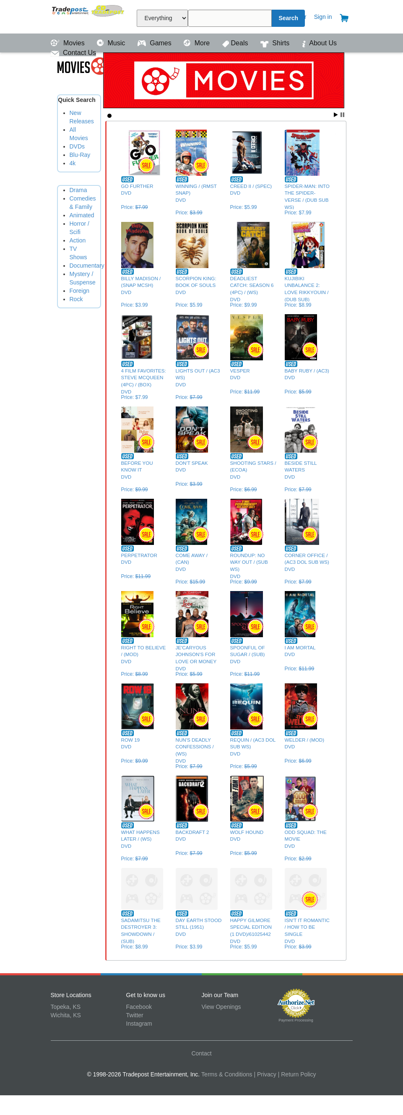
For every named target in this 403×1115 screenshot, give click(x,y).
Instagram (139, 1023)
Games (155, 43)
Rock (76, 299)
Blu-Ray (80, 154)
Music (112, 43)
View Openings (221, 1006)
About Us (319, 43)
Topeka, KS (66, 1006)
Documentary (87, 265)
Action (78, 240)
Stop (342, 114)
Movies (69, 43)
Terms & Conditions (226, 1074)
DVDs (77, 146)
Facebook (139, 1006)
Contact (201, 1053)
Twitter (134, 1015)
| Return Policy (297, 1074)
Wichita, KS (66, 1015)
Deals (236, 43)
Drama (78, 190)
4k (73, 163)
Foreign (79, 290)
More (197, 43)
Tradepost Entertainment (88, 15)
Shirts (275, 43)
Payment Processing (295, 1020)
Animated (82, 215)
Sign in (323, 16)
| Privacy (265, 1074)
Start (336, 114)
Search (288, 18)
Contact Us (73, 52)
